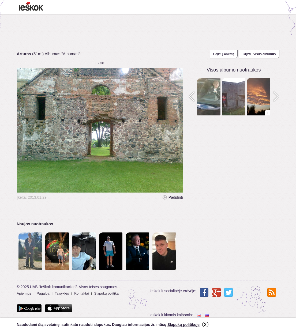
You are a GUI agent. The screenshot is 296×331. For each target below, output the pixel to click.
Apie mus (24, 293)
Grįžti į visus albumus (259, 54)
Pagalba (43, 293)
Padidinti (175, 197)
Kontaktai (81, 293)
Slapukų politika (106, 293)
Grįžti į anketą (223, 54)
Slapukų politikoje (183, 324)
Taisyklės (62, 293)
